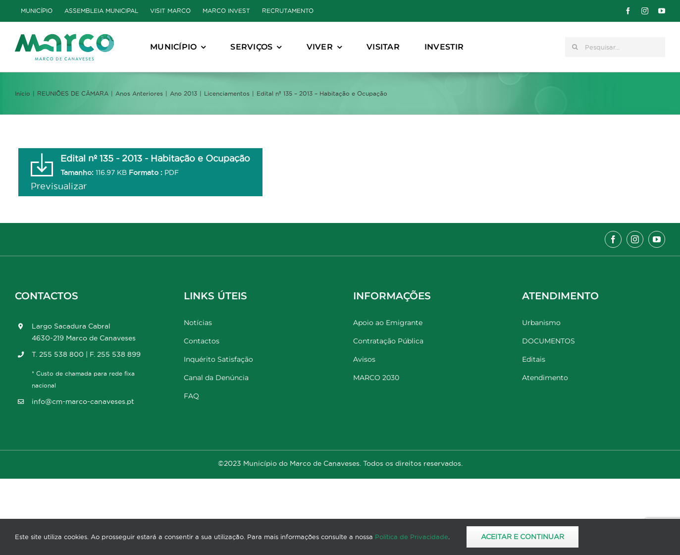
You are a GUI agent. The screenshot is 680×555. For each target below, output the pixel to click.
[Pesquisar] (575, 47)
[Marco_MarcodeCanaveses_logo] (64, 38)
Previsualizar (59, 186)
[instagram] (644, 10)
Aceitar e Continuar (522, 537)
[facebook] (628, 10)
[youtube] (661, 10)
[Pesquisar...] (615, 47)
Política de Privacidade (411, 536)
